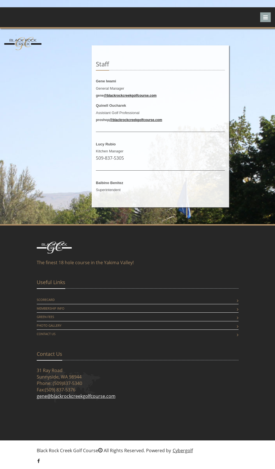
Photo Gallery (49, 325)
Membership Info (50, 308)
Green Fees (45, 317)
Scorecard (46, 300)
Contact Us (46, 334)
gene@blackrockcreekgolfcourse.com (76, 396)
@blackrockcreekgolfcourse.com (130, 95)
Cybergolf (183, 450)
